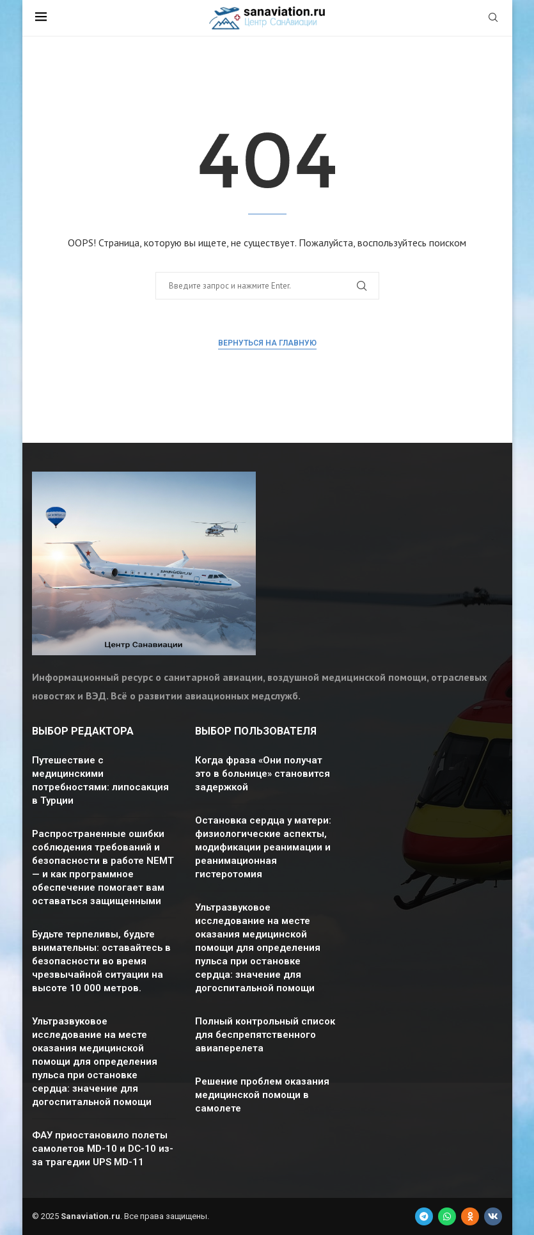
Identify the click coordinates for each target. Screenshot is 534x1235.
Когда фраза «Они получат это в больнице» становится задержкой (262, 773)
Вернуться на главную (267, 343)
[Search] (493, 18)
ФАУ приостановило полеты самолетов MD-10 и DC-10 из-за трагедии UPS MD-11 (102, 1148)
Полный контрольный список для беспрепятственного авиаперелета (265, 1035)
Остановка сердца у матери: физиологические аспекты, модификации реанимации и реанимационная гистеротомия (263, 847)
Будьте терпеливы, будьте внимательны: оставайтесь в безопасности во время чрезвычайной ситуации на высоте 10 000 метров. (101, 961)
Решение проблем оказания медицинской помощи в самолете (262, 1095)
